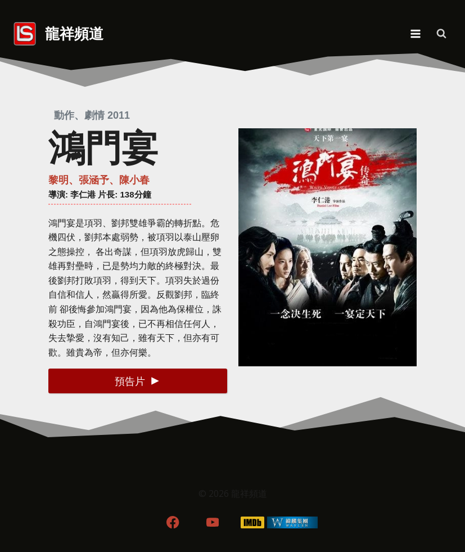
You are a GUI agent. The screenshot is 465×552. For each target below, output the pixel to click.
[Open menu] (415, 33)
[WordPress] (292, 522)
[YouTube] (212, 522)
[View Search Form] (441, 34)
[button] (137, 381)
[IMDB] (252, 522)
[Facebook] (173, 522)
